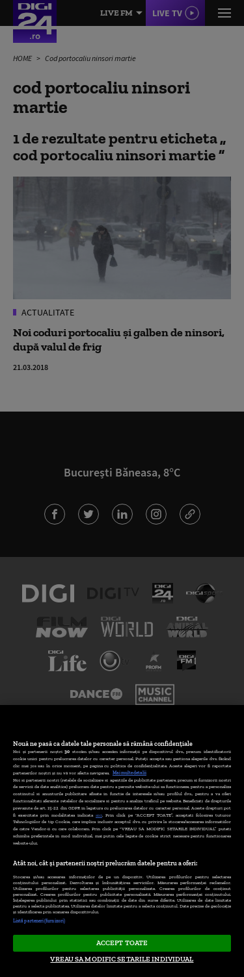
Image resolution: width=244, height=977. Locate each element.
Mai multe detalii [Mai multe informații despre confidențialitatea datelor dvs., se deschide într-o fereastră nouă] (129, 773)
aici (99, 815)
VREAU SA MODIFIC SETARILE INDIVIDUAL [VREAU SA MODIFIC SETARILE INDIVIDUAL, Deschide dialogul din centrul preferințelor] (121, 958)
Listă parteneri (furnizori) (39, 921)
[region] (122, 841)
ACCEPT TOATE (122, 942)
